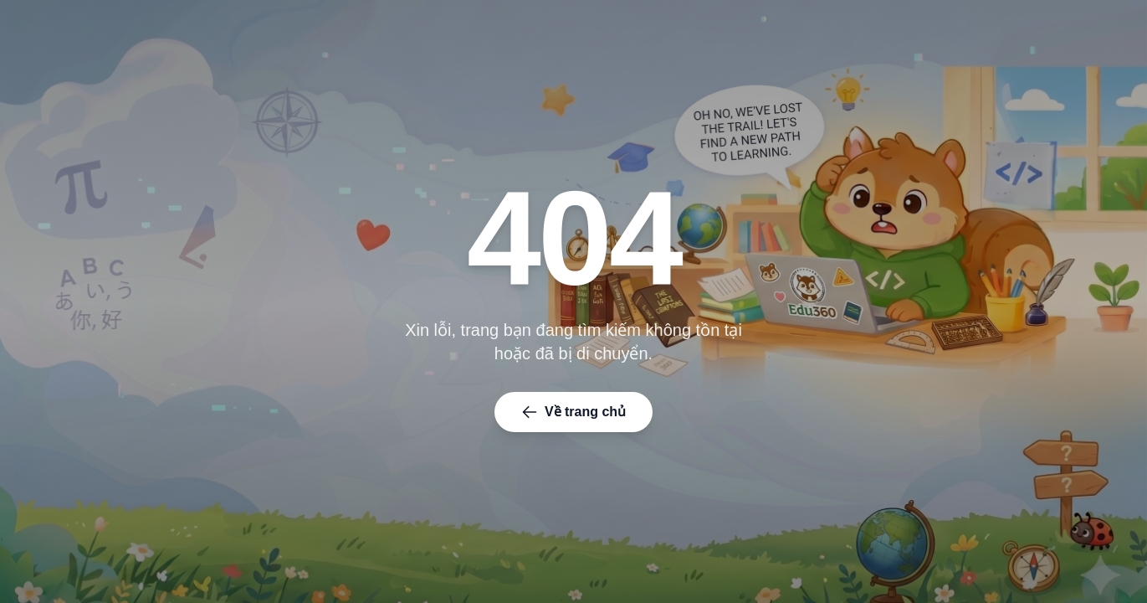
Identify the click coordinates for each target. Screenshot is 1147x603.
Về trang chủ (573, 412)
